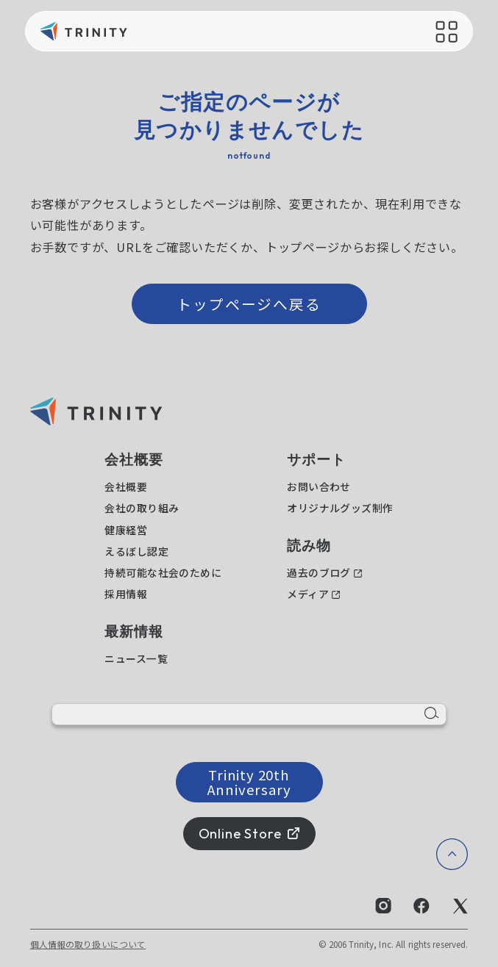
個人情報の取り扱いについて (88, 944)
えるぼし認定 (136, 551)
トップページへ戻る (249, 303)
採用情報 (125, 593)
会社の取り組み (141, 507)
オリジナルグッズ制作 (340, 507)
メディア (308, 593)
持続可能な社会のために (162, 572)
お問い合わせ (319, 486)
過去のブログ (319, 572)
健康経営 (125, 529)
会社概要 (125, 486)
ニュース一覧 (136, 658)
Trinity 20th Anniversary (249, 781)
